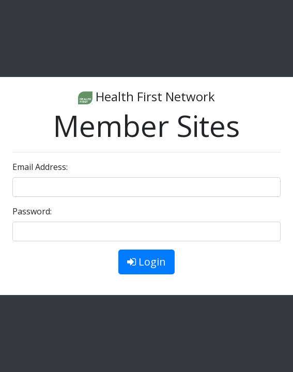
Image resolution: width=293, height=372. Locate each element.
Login (146, 262)
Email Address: (40, 167)
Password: (32, 211)
